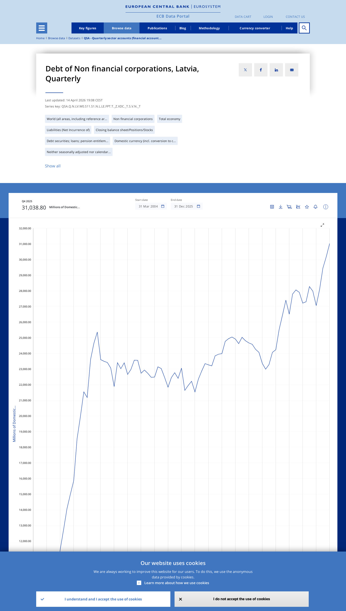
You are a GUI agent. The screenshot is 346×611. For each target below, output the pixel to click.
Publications (157, 28)
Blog (182, 28)
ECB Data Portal (173, 16)
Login (268, 17)
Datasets (74, 38)
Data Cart (243, 17)
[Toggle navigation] (41, 27)
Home (40, 38)
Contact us (295, 17)
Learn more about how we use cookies (176, 582)
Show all (53, 165)
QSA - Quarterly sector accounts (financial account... (123, 38)
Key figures (87, 28)
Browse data (122, 28)
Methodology (209, 28)
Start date (141, 200)
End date (176, 200)
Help (289, 28)
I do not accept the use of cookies (241, 599)
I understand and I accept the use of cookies (103, 599)
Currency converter (255, 28)
